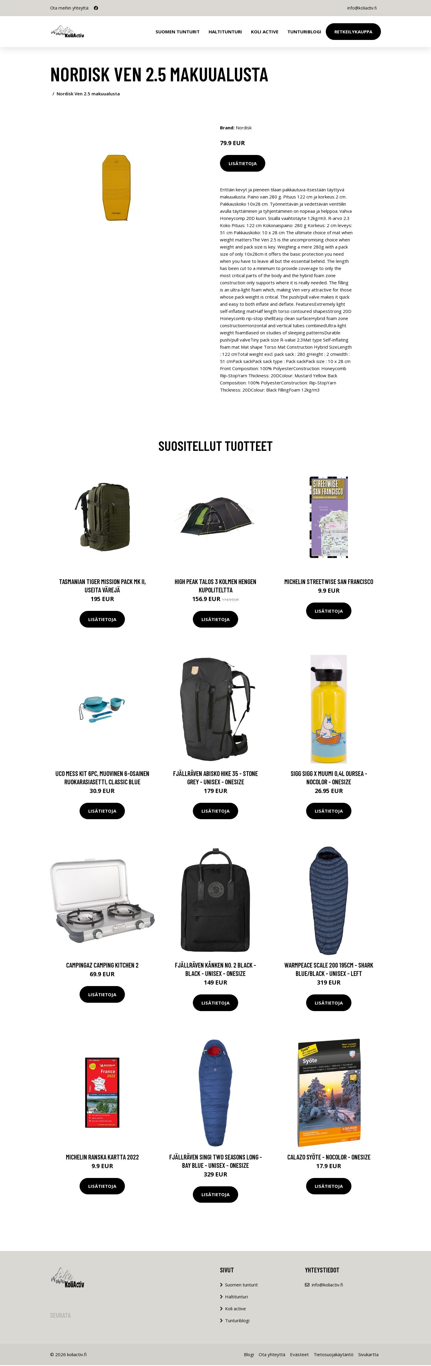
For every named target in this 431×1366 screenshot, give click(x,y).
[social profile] (96, 8)
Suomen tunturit (178, 32)
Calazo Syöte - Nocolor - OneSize (328, 1158)
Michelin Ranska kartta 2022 (102, 1158)
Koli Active (264, 32)
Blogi (249, 1355)
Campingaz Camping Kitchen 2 (102, 966)
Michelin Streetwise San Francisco (328, 582)
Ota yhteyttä (272, 1355)
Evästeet (299, 1355)
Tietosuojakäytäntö (334, 1355)
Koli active (235, 1309)
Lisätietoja (243, 163)
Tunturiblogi (304, 32)
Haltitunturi (225, 32)
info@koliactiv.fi (361, 8)
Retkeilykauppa (353, 32)
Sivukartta (368, 1355)
